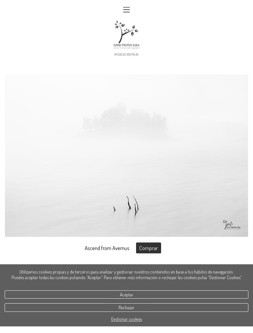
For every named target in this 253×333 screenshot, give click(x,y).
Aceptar (126, 294)
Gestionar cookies (126, 319)
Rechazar (126, 307)
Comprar (148, 247)
